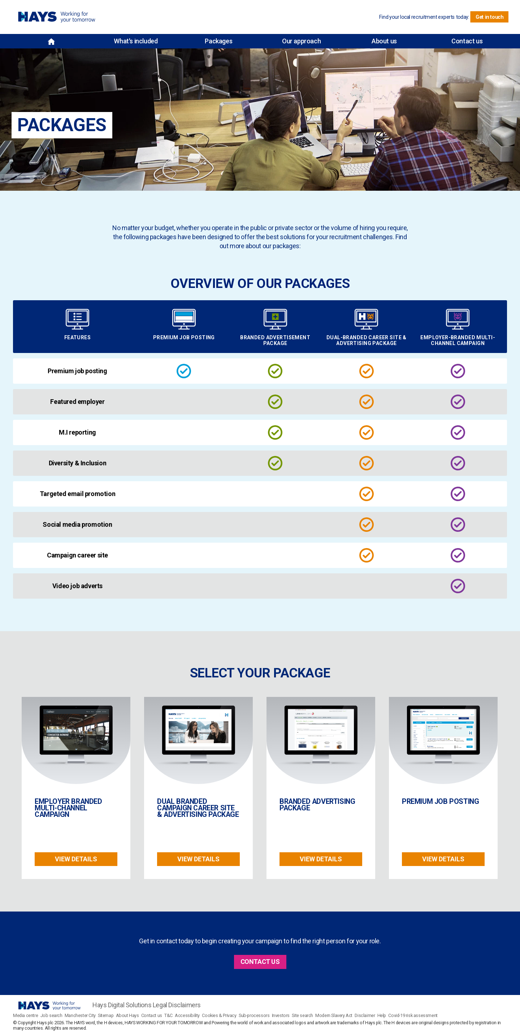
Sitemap (105, 1015)
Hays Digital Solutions (121, 1005)
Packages (218, 41)
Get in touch (489, 17)
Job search (51, 1015)
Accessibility (187, 1015)
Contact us (466, 41)
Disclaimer (365, 1015)
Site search (302, 1015)
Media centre (25, 1015)
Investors (281, 1015)
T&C (168, 1015)
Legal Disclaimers (177, 1005)
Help (381, 1015)
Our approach (301, 41)
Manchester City (80, 1015)
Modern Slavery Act (333, 1015)
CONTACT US (260, 961)
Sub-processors (254, 1015)
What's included (135, 41)
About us (384, 41)
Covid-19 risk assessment (412, 1015)
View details (76, 859)
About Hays (127, 1015)
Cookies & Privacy (219, 1015)
